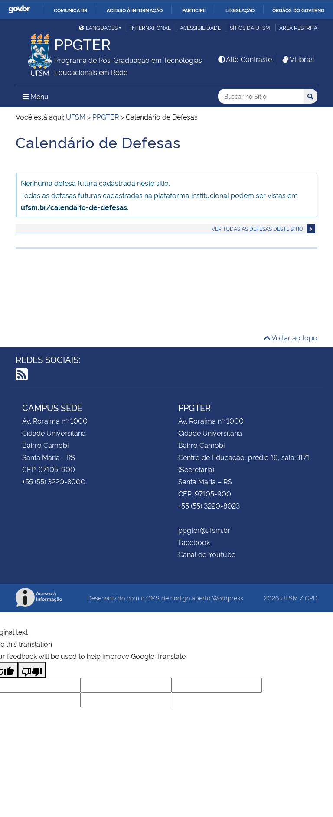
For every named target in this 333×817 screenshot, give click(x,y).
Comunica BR (70, 9)
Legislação (240, 9)
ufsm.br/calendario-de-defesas (74, 207)
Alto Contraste (244, 59)
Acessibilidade (200, 27)
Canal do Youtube (206, 554)
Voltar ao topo (290, 337)
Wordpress (227, 597)
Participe (194, 9)
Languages (98, 27)
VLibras (297, 59)
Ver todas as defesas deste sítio (257, 228)
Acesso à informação (135, 9)
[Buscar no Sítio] (261, 96)
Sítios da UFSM (250, 27)
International (151, 27)
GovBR (19, 9)
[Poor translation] (32, 670)
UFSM (289, 597)
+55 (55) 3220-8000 (53, 481)
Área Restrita (298, 27)
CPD (311, 597)
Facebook (194, 542)
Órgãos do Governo (298, 9)
